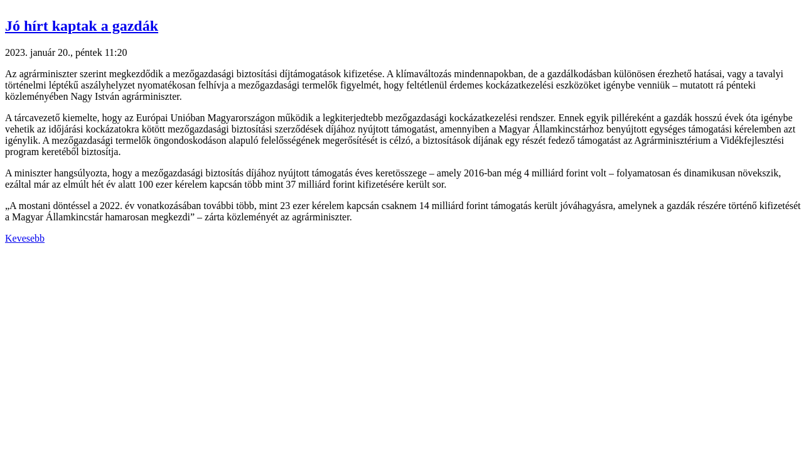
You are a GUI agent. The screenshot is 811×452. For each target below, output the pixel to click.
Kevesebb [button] (25, 238)
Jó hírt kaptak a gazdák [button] (81, 26)
